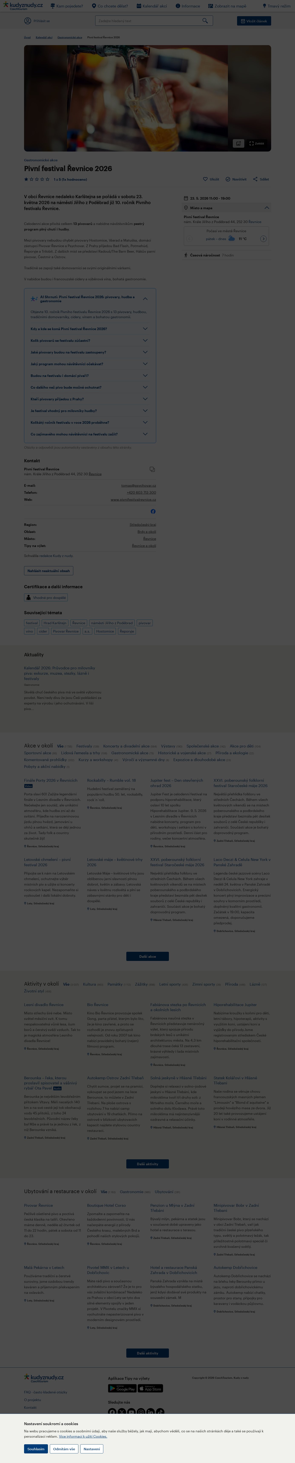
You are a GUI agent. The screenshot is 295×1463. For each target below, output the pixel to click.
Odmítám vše (64, 1449)
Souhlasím (36, 1449)
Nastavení (92, 1449)
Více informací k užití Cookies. (83, 1436)
